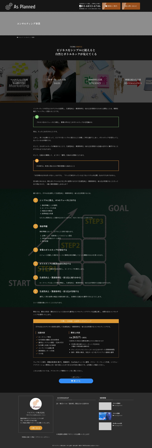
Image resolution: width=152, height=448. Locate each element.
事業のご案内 (111, 6)
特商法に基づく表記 (28, 437)
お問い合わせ (131, 6)
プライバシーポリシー (43, 437)
